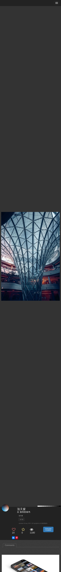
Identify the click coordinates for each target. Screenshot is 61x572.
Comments (9, 545)
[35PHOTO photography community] (11, 3)
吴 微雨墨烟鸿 (23, 512)
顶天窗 (21, 519)
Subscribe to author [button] (48, 529)
